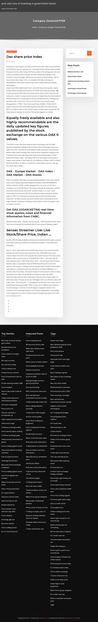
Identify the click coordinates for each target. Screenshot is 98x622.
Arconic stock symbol (34, 417)
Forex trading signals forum (11, 446)
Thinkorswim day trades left (36, 402)
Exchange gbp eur (8, 519)
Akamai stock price (33, 370)
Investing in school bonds (77, 88)
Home (34, 27)
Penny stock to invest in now (37, 507)
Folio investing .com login (59, 395)
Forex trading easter (9, 527)
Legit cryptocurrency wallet (11, 419)
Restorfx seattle (7, 523)
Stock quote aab (56, 355)
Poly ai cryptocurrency (9, 457)
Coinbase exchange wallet (11, 427)
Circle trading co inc (8, 369)
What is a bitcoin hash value (36, 438)
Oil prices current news (10, 497)
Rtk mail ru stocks (8, 361)
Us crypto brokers (8, 493)
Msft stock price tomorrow (36, 391)
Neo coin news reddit (34, 486)
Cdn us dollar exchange (59, 572)
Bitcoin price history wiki (35, 344)
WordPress (43, 618)
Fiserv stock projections (10, 489)
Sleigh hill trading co (57, 546)
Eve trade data (55, 423)
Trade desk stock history (59, 453)
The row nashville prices (59, 457)
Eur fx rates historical (9, 531)
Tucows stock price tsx (59, 576)
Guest (12, 61)
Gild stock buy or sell (9, 501)
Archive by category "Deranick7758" (52, 27)
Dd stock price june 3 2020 (60, 391)
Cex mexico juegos (33, 478)
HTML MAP (76, 618)
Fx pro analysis (6, 387)
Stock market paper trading (11, 431)
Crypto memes (55, 431)
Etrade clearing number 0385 (12, 383)
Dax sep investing (32, 387)
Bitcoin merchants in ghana (60, 531)
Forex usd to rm (7, 409)
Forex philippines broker (35, 366)
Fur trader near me (57, 536)
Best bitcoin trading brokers (61, 435)
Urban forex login (7, 423)
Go (89, 53)
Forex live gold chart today (60, 499)
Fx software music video (59, 568)
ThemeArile (69, 618)
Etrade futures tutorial (10, 373)
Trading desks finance (34, 482)
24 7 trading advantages (59, 413)
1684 (52, 605)
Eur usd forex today (8, 365)
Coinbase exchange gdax (10, 435)
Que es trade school (57, 503)
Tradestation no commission (36, 446)
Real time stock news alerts (36, 442)
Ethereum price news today (60, 564)
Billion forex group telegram (36, 497)
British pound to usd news (60, 387)
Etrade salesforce (8, 505)
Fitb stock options (57, 351)
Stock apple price (56, 507)
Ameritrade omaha (75, 76)
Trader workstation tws (35, 529)
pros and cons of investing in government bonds (28, 3)
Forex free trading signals (60, 495)
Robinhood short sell (75, 72)
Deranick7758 (11, 52)
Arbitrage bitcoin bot (9, 461)
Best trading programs (58, 373)
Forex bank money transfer (60, 485)
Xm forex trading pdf (9, 405)
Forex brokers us (56, 467)
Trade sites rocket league (35, 413)
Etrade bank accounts (34, 434)
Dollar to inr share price (59, 580)
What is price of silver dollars (36, 362)
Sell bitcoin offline (32, 463)
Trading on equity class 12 (35, 511)
